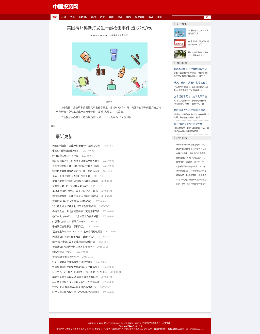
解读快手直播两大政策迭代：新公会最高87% (75, 171)
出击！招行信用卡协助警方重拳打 (191, 184)
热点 (151, 17)
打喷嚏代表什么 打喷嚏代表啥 (189, 110)
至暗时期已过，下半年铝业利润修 (191, 171)
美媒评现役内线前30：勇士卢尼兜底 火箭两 (75, 191)
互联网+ (83, 17)
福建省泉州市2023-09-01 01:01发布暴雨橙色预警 (77, 231)
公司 (63, 17)
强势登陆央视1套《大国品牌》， (190, 158)
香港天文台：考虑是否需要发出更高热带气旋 (76, 211)
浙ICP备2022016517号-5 (130, 326)
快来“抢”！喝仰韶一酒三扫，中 (190, 162)
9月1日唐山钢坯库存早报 (65, 156)
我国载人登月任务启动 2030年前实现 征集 (74, 206)
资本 (111, 17)
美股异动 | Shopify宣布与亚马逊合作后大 (73, 236)
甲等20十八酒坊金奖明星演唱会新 (191, 179)
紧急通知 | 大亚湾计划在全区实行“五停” (73, 247)
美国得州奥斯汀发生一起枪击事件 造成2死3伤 (76, 145)
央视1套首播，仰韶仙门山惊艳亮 (190, 153)
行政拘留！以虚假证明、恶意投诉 (191, 175)
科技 (93, 17)
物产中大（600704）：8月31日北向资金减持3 (76, 216)
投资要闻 (139, 17)
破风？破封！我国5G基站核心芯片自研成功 (75, 181)
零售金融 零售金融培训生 (65, 257)
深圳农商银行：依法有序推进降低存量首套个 (76, 161)
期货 (128, 17)
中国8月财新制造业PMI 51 (65, 150)
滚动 (159, 17)
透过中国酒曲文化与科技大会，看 (191, 149)
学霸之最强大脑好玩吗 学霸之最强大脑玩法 (75, 277)
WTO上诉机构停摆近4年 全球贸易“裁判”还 (74, 287)
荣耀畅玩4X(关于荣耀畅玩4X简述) (70, 186)
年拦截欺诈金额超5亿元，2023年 (190, 166)
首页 (55, 17)
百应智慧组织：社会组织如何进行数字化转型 (76, 166)
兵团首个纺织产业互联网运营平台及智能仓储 (76, 282)
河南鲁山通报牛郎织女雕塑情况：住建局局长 (76, 267)
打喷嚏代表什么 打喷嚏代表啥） (69, 221)
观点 (120, 17)
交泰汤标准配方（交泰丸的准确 (190, 96)
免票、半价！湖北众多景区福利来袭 (71, 176)
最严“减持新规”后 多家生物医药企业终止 (73, 241)
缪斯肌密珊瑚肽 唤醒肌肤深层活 (190, 144)
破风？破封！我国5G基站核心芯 (190, 82)
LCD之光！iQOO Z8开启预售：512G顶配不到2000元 (79, 272)
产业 (102, 17)
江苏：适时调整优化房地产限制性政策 (72, 262)
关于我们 (166, 323)
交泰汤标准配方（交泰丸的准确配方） (72, 201)
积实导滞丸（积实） (63, 252)
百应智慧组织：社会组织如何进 (190, 69)
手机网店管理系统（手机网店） (68, 226)
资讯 (72, 17)
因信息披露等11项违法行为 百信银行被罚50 (75, 196)
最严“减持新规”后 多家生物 (188, 124)
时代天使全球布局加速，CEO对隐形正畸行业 (76, 292)
